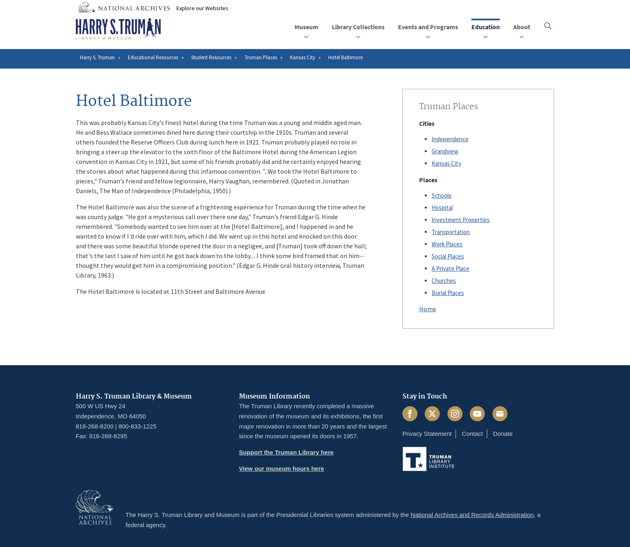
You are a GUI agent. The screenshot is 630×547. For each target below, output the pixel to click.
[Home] (118, 29)
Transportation (451, 232)
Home (427, 309)
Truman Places (261, 57)
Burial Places (448, 293)
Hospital (442, 207)
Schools (442, 195)
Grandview (445, 151)
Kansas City (302, 57)
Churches (444, 280)
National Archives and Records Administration (472, 514)
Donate (502, 433)
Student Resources (211, 57)
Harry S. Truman (97, 57)
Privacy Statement (427, 433)
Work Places (447, 244)
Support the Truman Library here (286, 452)
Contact (472, 433)
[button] (547, 25)
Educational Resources (153, 57)
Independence (450, 139)
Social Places (448, 256)
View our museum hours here (281, 468)
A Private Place (450, 268)
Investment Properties (461, 220)
